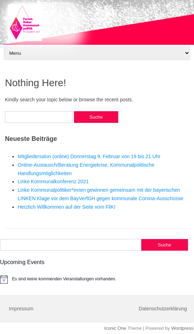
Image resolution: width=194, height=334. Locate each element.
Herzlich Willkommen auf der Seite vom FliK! (66, 207)
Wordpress (182, 328)
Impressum (21, 308)
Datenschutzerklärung (163, 308)
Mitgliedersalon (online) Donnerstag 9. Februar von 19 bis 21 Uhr (89, 156)
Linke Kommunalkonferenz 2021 (53, 181)
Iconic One (115, 328)
